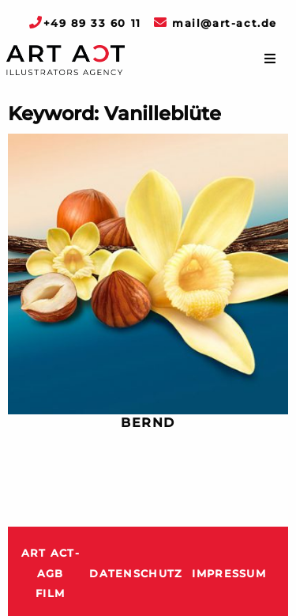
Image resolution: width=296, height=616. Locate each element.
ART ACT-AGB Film (50, 573)
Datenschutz (135, 574)
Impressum (229, 574)
